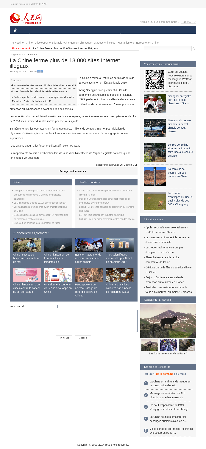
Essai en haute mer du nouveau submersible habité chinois (88, 258)
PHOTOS (183, 35)
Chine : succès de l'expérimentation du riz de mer (26, 258)
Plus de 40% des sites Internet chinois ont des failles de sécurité (44, 85)
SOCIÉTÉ (118, 35)
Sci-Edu (34, 54)
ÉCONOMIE (36, 35)
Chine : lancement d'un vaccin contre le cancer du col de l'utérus (26, 288)
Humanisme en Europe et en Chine (138, 42)
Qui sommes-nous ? (167, 21)
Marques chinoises (104, 42)
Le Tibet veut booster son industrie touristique (101, 215)
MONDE (53, 35)
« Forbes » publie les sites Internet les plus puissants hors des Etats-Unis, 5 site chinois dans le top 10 (43, 99)
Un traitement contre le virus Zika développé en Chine (58, 288)
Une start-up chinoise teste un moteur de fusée (37, 223)
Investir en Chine (23, 42)
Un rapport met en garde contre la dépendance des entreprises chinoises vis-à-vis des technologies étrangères (39, 194)
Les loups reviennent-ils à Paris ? (168, 353)
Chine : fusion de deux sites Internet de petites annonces (40, 91)
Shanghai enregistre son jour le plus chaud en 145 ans (179, 100)
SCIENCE (85, 35)
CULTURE (102, 35)
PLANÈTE (135, 35)
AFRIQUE (68, 35)
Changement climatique (78, 42)
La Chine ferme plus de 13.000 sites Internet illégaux (65, 48)
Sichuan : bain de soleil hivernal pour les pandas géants (107, 219)
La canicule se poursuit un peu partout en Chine (177, 172)
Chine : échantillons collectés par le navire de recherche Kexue (118, 288)
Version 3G (146, 21)
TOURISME (166, 35)
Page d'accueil (18, 54)
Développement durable (48, 42)
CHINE (19, 35)
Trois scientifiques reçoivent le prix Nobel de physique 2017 (119, 258)
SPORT (149, 35)
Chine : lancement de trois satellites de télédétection (56, 258)
